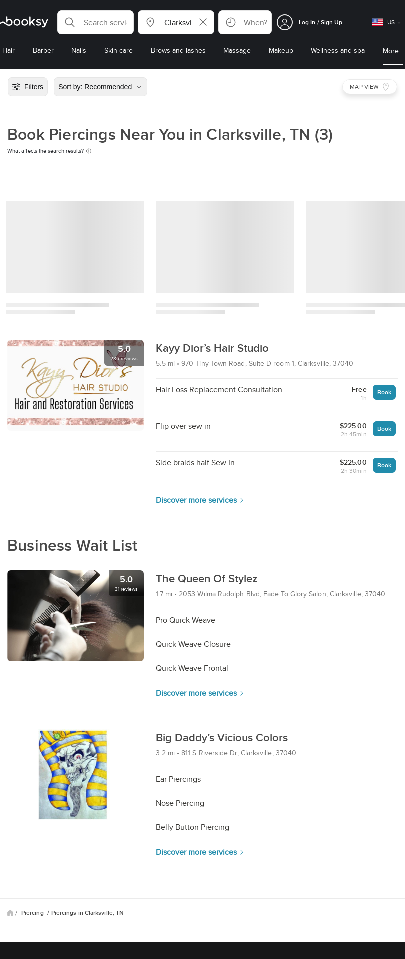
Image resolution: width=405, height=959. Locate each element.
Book (384, 392)
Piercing (33, 913)
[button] (95, 22)
